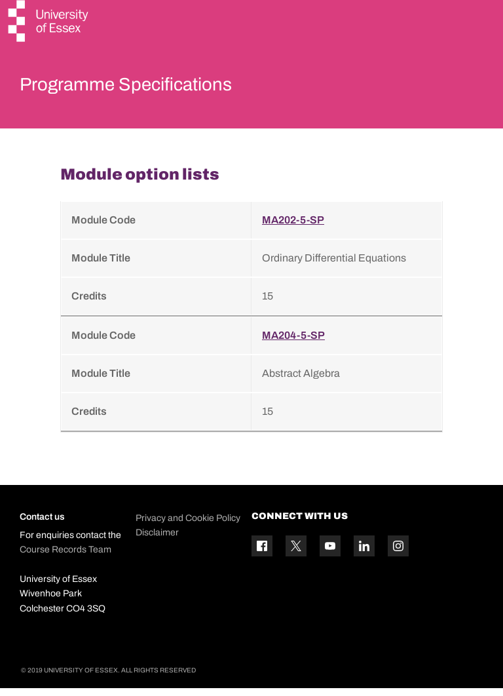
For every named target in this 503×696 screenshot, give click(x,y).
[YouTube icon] (330, 553)
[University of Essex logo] (49, 22)
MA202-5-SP (293, 228)
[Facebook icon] (262, 553)
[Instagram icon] (398, 553)
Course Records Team (65, 557)
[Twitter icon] (296, 553)
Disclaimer (157, 541)
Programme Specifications (159, 88)
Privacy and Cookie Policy (188, 527)
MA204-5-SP (293, 343)
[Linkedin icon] (364, 553)
